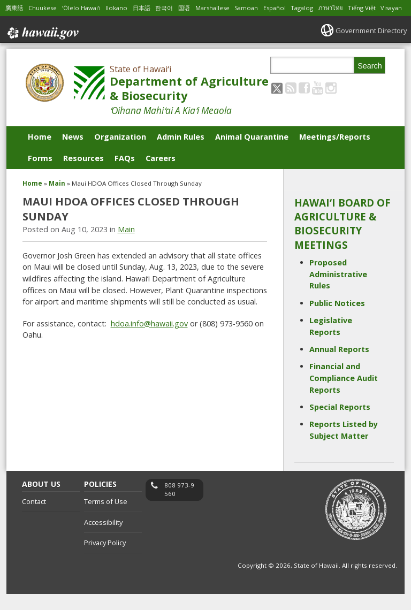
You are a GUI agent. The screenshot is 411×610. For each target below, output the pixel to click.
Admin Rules (180, 153)
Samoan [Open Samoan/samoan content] (262, 7)
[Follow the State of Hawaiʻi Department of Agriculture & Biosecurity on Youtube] (317, 103)
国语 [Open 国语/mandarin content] (195, 7)
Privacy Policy (105, 559)
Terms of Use (105, 517)
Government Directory (368, 46)
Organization (120, 153)
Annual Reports (339, 365)
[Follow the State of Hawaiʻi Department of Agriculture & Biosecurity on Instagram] (331, 103)
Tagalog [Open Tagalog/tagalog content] (322, 7)
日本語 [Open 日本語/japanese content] (149, 7)
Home (39, 153)
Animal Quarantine (251, 153)
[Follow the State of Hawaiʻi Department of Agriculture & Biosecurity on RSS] (290, 103)
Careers (161, 174)
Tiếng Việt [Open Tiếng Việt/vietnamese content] (387, 7)
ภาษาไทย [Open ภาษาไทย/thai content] (353, 7)
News (72, 153)
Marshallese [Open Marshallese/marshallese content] (226, 7)
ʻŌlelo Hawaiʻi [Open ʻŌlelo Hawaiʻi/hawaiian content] (87, 7)
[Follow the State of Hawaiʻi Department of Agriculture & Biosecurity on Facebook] (304, 103)
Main (57, 199)
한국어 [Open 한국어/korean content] (174, 7)
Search (369, 82)
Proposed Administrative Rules (338, 290)
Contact (34, 517)
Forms (40, 174)
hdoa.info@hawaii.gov (149, 339)
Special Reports (339, 423)
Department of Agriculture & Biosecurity (189, 104)
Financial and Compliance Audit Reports (343, 394)
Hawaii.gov (42, 47)
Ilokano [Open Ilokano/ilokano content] (123, 7)
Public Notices (337, 319)
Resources (83, 174)
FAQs (125, 174)
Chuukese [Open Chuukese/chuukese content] (45, 7)
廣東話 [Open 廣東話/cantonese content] (15, 7)
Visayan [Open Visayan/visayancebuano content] (16, 23)
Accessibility (103, 538)
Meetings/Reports (334, 153)
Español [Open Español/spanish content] (292, 7)
